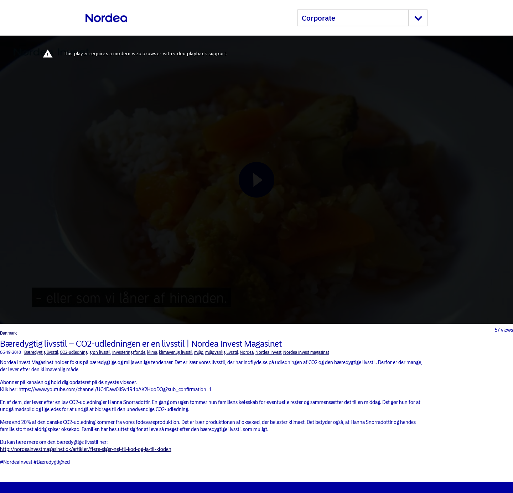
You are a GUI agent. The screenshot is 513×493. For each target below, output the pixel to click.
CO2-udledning (74, 352)
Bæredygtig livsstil (41, 352)
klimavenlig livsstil (175, 352)
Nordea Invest (268, 352)
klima (152, 352)
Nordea (247, 352)
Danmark (8, 333)
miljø (198, 352)
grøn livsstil (99, 352)
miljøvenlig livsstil (221, 352)
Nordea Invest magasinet (306, 352)
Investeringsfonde (128, 352)
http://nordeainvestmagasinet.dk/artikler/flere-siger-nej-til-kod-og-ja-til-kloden (85, 449)
